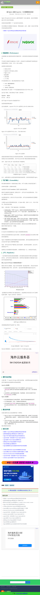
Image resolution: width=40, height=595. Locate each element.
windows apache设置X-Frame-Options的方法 (13, 457)
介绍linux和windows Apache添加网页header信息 (14, 449)
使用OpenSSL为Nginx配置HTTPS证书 (12, 441)
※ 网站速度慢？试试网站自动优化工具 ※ (20, 490)
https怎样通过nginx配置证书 (9, 443)
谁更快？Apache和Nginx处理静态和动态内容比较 (14, 30)
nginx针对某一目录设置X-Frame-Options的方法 (14, 437)
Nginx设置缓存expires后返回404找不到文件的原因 (15, 445)
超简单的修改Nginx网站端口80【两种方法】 (13, 433)
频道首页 (3, 586)
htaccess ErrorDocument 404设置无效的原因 (13, 453)
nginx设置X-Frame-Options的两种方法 (12, 439)
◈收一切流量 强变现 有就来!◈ (20, 462)
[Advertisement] (20, 564)
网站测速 (8, 586)
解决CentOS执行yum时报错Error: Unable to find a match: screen (18, 502)
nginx (6, 485)
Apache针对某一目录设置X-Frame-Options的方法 (14, 455)
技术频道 (4, 7)
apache (12, 485)
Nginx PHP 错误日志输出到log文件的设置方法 (14, 435)
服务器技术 (10, 7)
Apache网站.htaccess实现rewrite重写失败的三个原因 (15, 451)
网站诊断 (14, 586)
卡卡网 (7, 2)
